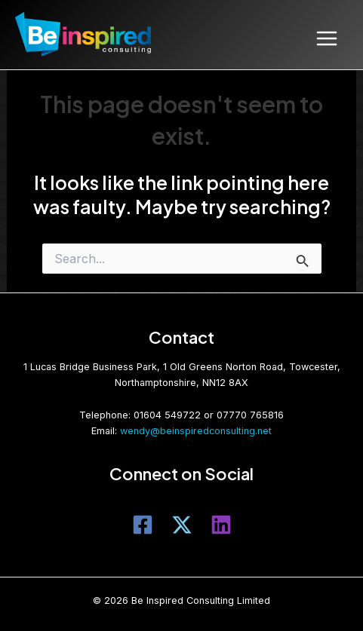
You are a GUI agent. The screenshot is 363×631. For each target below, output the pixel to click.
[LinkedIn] (221, 524)
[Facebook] (142, 524)
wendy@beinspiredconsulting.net (196, 430)
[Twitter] (181, 524)
